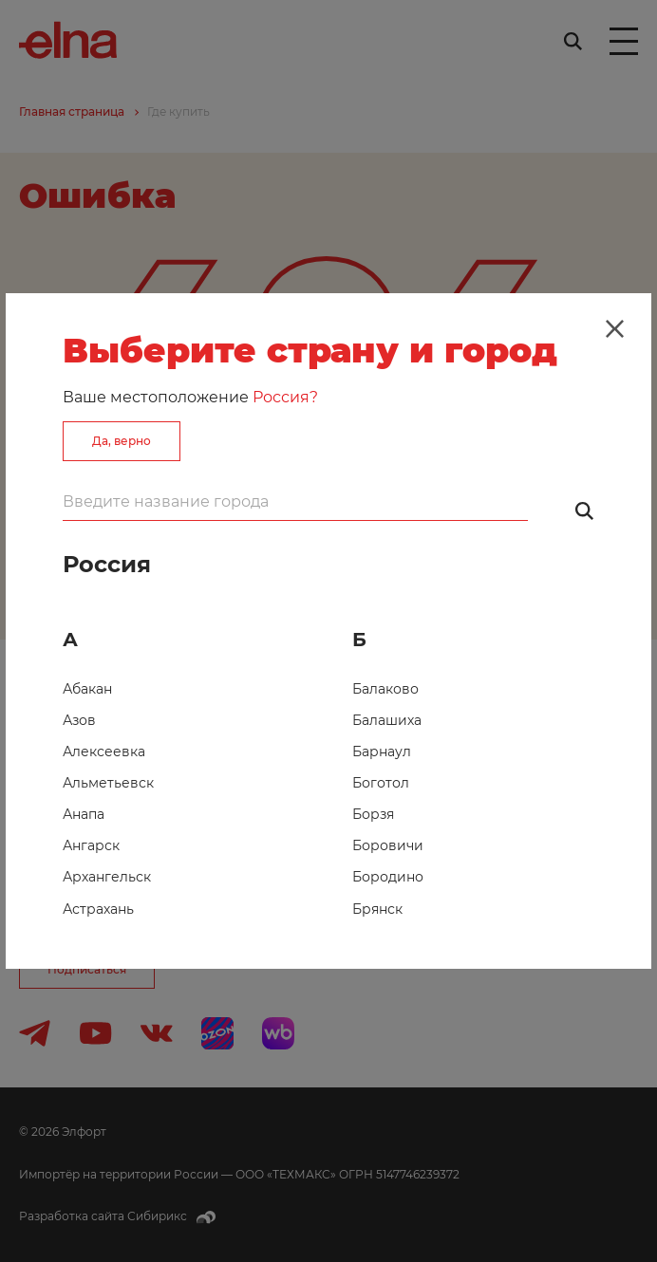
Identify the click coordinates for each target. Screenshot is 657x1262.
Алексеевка (104, 751)
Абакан (87, 688)
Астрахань (98, 909)
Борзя (373, 814)
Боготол (380, 782)
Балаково (385, 688)
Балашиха (387, 720)
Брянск (377, 909)
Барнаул (381, 751)
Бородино (387, 876)
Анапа (83, 814)
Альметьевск (108, 782)
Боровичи (387, 845)
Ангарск (91, 845)
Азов (79, 720)
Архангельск (107, 876)
